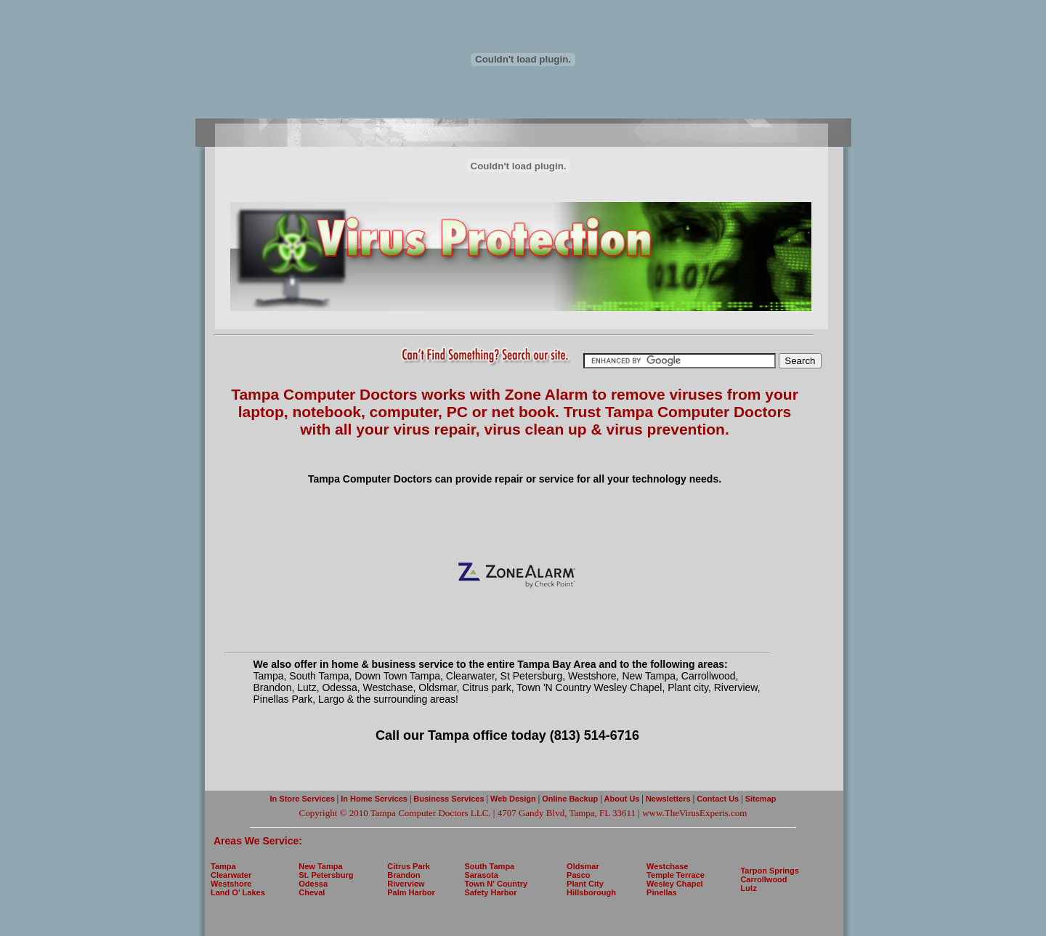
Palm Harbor (410, 892)
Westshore (231, 883)
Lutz (748, 888)
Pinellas (661, 892)
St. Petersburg (326, 875)
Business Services (448, 798)
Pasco (578, 875)
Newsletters (669, 798)
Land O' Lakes (238, 892)
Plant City (585, 883)
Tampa (223, 866)
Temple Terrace (675, 875)
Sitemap (760, 798)
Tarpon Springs (769, 870)
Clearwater (231, 875)
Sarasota (481, 875)
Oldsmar (583, 866)
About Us (622, 798)
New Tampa (320, 866)
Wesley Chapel (674, 883)
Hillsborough (591, 892)
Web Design (513, 798)
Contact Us (716, 798)
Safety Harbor (490, 892)
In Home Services (374, 798)
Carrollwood (763, 879)
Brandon (403, 875)
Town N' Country (495, 883)
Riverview (405, 883)
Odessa (313, 883)
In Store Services (302, 798)
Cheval (312, 892)
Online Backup (570, 798)
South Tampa (489, 866)
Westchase (667, 866)
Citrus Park (408, 866)
